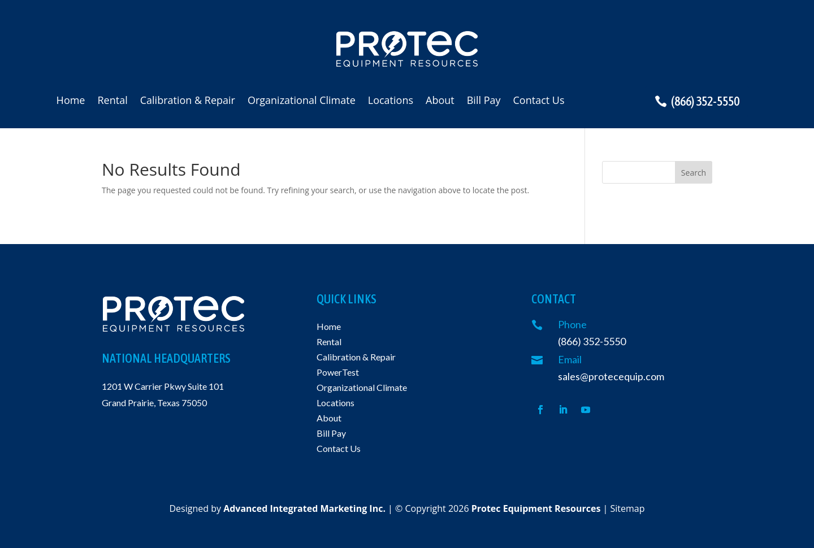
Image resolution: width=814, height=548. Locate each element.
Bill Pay (484, 101)
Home (71, 101)
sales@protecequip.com (611, 376)
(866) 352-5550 (705, 101)
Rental (112, 101)
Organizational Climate (302, 101)
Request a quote (720, 45)
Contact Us (539, 101)
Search (693, 172)
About (440, 101)
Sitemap (627, 508)
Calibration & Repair (187, 101)
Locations (390, 101)
